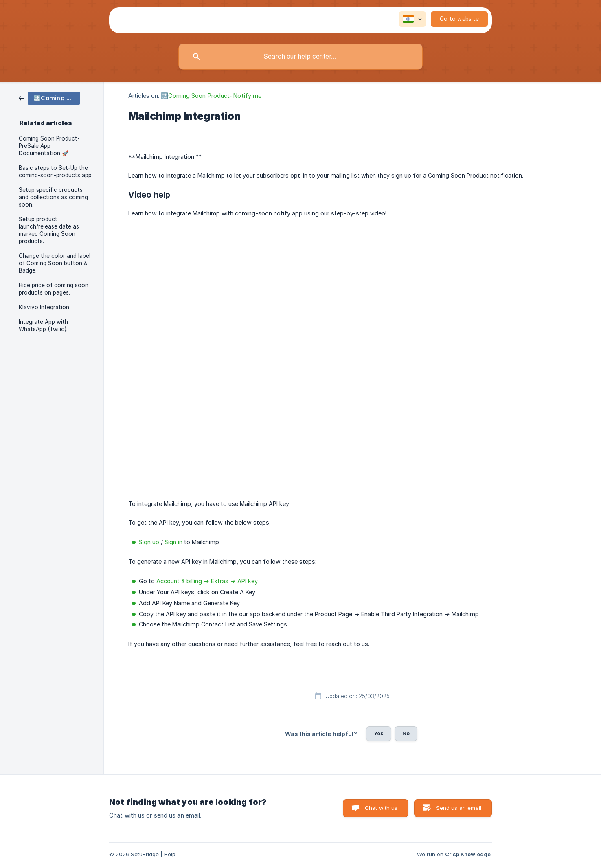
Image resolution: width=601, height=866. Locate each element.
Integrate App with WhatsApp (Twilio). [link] (43, 325)
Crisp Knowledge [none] (468, 854)
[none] (412, 19)
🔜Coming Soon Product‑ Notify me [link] (211, 95)
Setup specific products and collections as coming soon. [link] (53, 197)
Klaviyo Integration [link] (44, 307)
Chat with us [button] (381, 807)
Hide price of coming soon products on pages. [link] (53, 289)
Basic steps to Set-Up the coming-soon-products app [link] (55, 171)
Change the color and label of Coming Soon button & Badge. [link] (54, 263)
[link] (49, 97)
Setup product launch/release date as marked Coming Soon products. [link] (49, 230)
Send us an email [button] (458, 807)
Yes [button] (379, 733)
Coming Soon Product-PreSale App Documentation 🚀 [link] (49, 145)
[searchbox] (300, 56)
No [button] (406, 733)
